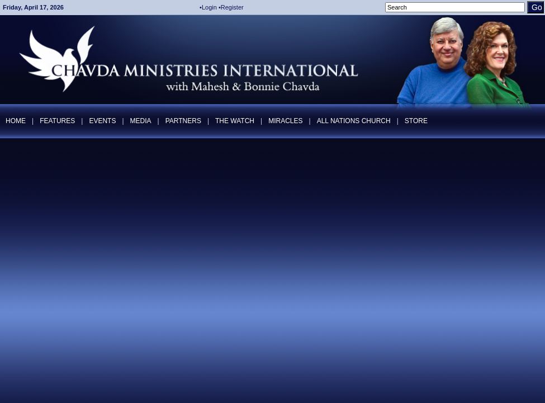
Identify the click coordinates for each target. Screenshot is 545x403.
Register (232, 7)
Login (209, 7)
